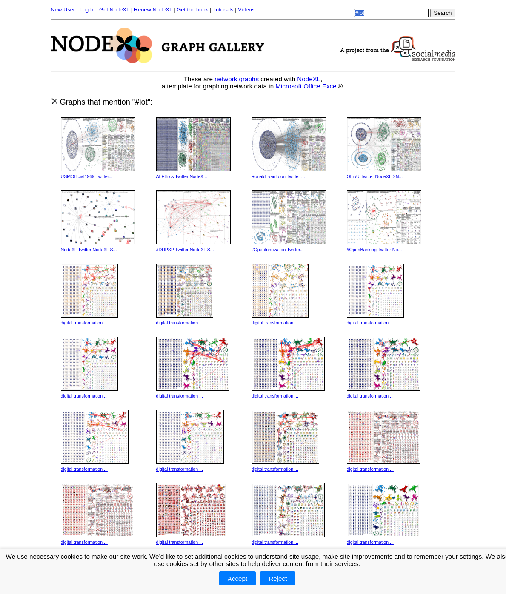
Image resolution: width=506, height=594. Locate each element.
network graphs (236, 78)
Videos (246, 9)
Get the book (192, 9)
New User (63, 9)
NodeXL (308, 78)
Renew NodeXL (153, 9)
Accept (237, 578)
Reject (278, 578)
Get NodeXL (114, 9)
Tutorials (223, 9)
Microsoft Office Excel (306, 86)
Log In (87, 9)
